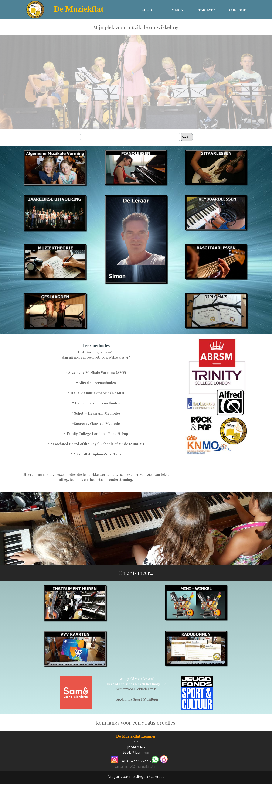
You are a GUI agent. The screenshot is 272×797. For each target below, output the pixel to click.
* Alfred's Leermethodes (96, 382)
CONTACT (237, 9)
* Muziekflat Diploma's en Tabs (96, 454)
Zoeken (187, 137)
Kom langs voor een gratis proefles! (136, 722)
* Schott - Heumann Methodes (95, 413)
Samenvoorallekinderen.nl (136, 689)
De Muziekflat (78, 8)
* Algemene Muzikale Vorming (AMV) (96, 372)
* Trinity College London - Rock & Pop (96, 433)
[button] (155, 760)
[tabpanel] (136, 27)
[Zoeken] (130, 137)
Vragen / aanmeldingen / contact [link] (136, 777)
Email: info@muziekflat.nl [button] (136, 766)
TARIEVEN (207, 9)
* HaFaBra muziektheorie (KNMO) (96, 393)
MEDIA (177, 9)
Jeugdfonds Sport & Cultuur (136, 699)
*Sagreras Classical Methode (96, 423)
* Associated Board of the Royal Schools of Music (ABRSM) (96, 444)
